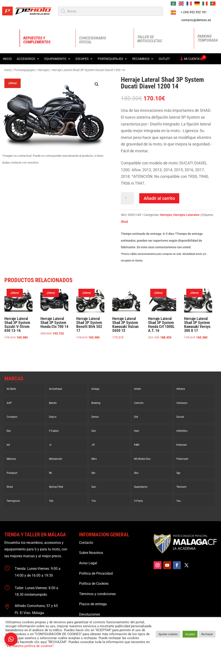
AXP (9, 403)
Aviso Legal (88, 563)
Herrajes (43, 70)
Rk (50, 472)
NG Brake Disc (142, 458)
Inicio (7, 59)
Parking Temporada (207, 38)
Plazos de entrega (93, 604)
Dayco (52, 416)
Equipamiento (55, 59)
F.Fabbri (54, 430)
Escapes (82, 59)
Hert (136, 430)
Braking (95, 403)
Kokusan (181, 444)
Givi (93, 430)
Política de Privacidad (96, 573)
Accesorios (26, 59)
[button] (97, 84)
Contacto (86, 543)
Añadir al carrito (159, 198)
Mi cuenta (192, 59)
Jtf (93, 444)
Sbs (136, 472)
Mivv (94, 458)
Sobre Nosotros (91, 553)
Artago (95, 388)
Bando (53, 403)
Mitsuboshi (55, 458)
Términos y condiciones (97, 594)
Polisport (12, 472)
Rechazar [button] (207, 634)
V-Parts (138, 500)
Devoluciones (89, 614)
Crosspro (12, 416)
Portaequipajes (110, 59)
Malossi (11, 458)
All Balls (11, 388)
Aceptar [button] (190, 634)
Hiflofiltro (182, 430)
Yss (178, 500)
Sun (93, 486)
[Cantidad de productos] (127, 198)
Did (136, 416)
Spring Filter (56, 486)
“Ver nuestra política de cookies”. (29, 646)
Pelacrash (182, 458)
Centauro (181, 403)
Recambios (140, 59)
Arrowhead (55, 388)
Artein (137, 388)
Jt (50, 444)
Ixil (8, 444)
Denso (95, 416)
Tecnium (181, 486)
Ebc (9, 430)
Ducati (180, 416)
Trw (93, 500)
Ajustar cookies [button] (168, 634)
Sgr (178, 472)
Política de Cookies (94, 583)
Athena (180, 388)
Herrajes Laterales (186, 215)
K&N (136, 444)
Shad (124, 221)
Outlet (164, 59)
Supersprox (140, 486)
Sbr (93, 472)
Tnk (51, 500)
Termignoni (13, 500)
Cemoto (138, 403)
